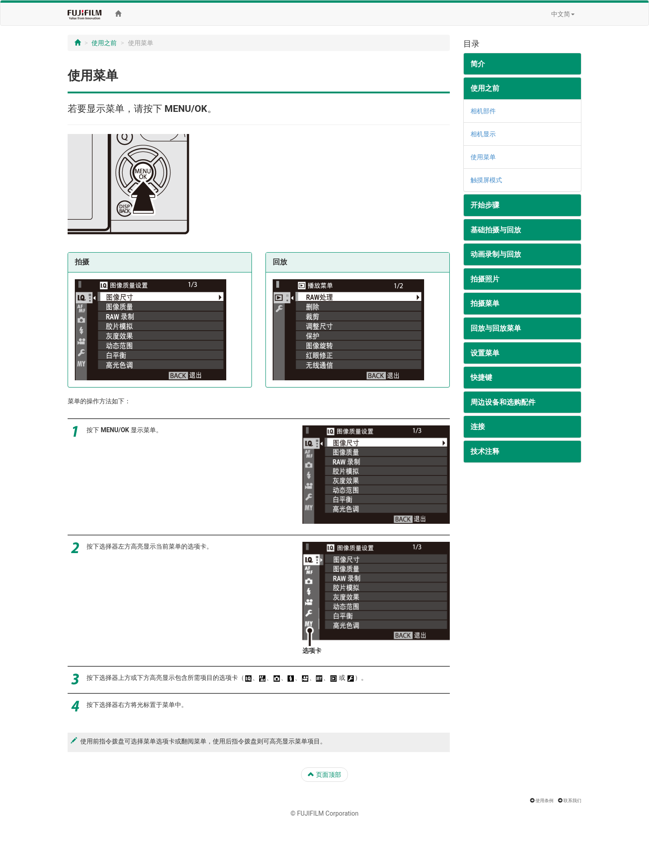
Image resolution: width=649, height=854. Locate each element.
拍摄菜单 (485, 303)
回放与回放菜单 (496, 328)
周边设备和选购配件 (503, 402)
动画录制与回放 (496, 254)
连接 (478, 426)
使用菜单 (483, 157)
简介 (478, 64)
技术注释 (485, 451)
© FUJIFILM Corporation (324, 813)
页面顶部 (324, 774)
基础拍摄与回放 (496, 230)
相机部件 (483, 111)
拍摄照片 (485, 279)
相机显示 (483, 134)
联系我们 (572, 800)
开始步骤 (485, 205)
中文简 (563, 14)
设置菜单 (485, 353)
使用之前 (104, 42)
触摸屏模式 (486, 180)
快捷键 (481, 377)
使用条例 (544, 800)
